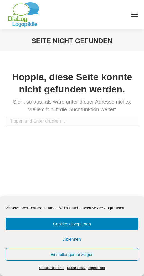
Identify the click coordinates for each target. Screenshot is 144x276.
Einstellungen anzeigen (71, 254)
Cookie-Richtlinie (51, 268)
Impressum (96, 268)
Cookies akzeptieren (72, 223)
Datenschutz (76, 268)
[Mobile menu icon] (134, 15)
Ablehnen (72, 239)
